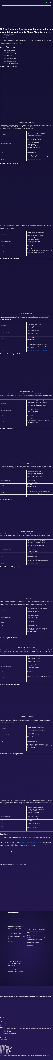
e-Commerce (3, 1040)
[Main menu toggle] (46, 2)
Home (1, 1019)
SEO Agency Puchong (4, 1049)
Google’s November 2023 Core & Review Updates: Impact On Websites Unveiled (36, 931)
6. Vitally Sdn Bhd (6, 56)
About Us (2, 1020)
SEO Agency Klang (4, 1052)
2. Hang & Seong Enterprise (9, 50)
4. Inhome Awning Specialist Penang (10, 53)
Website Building (3, 1039)
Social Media (2, 1043)
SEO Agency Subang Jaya (5, 1051)
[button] (50, 2)
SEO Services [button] (4, 1041)
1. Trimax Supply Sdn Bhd (8, 49)
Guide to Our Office (4, 1025)
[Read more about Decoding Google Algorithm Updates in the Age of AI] (17, 919)
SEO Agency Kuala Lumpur (6, 1047)
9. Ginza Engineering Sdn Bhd (9, 61)
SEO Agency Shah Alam (5, 1050)
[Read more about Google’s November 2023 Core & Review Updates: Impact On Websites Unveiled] (36, 921)
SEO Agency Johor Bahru (5, 1048)
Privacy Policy (3, 1023)
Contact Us (2, 1024)
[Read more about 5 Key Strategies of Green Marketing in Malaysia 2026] (17, 954)
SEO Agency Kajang (4, 1053)
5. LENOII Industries (7, 55)
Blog (1, 1021)
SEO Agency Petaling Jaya (5, 1046)
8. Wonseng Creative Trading (9, 60)
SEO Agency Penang (4, 1054)
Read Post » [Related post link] (10, 941)
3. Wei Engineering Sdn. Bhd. (9, 52)
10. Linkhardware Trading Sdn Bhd (10, 63)
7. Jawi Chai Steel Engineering (9, 58)
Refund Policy (3, 1022)
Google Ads (2, 1042)
